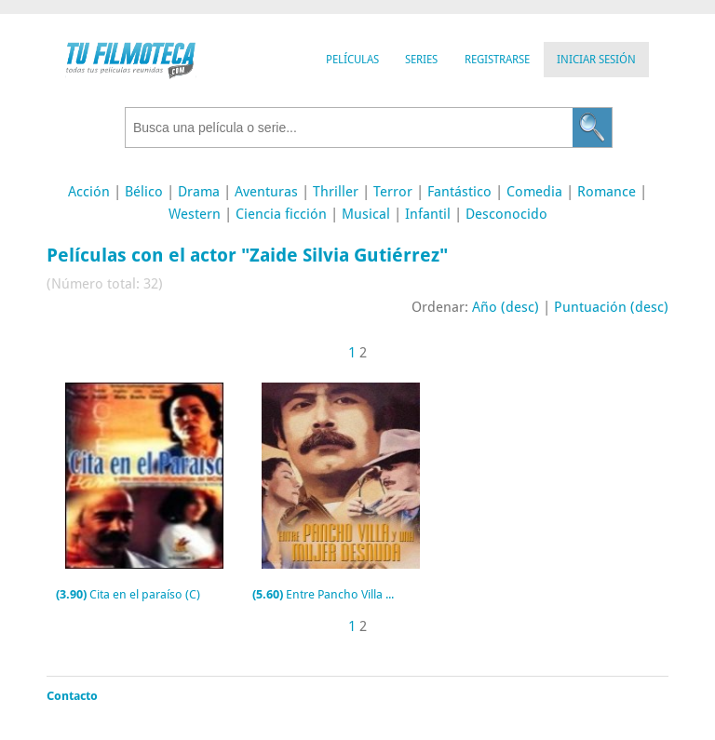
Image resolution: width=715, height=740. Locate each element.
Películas (352, 59)
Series (421, 59)
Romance (606, 191)
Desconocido (506, 214)
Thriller (335, 191)
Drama (199, 191)
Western (195, 214)
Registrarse (497, 59)
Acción (89, 191)
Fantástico (459, 191)
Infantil (428, 214)
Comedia (534, 191)
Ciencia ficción (281, 214)
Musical (366, 214)
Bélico (144, 191)
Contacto (72, 696)
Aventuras (266, 191)
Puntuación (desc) (611, 307)
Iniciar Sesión (596, 59)
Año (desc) (505, 307)
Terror (392, 191)
